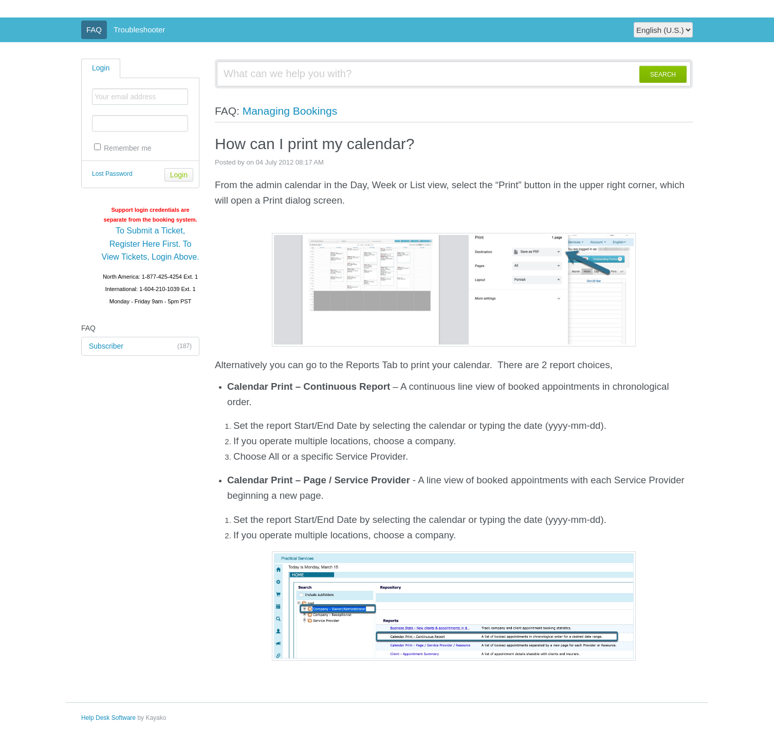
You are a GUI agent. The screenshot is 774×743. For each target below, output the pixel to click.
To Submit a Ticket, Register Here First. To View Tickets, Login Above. (150, 243)
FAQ (94, 29)
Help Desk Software (108, 717)
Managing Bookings (290, 111)
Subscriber (140, 346)
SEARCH (663, 74)
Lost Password (112, 173)
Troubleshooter (139, 29)
